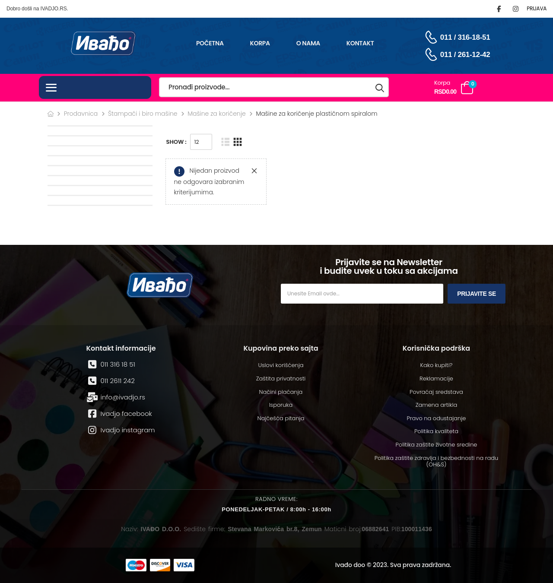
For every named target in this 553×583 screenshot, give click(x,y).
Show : (176, 142)
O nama (308, 43)
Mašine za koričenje (217, 113)
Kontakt (360, 43)
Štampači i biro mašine (143, 113)
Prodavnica (81, 113)
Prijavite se (476, 293)
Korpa (260, 43)
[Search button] (380, 87)
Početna (210, 43)
